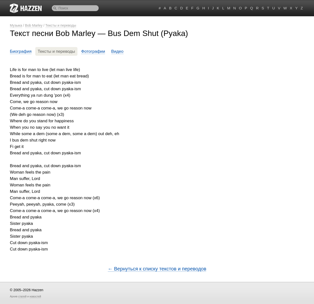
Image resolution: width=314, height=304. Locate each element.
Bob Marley (33, 25)
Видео (117, 51)
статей (22, 296)
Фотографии (93, 51)
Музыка (16, 25)
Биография (21, 51)
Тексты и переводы (60, 25)
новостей (35, 296)
